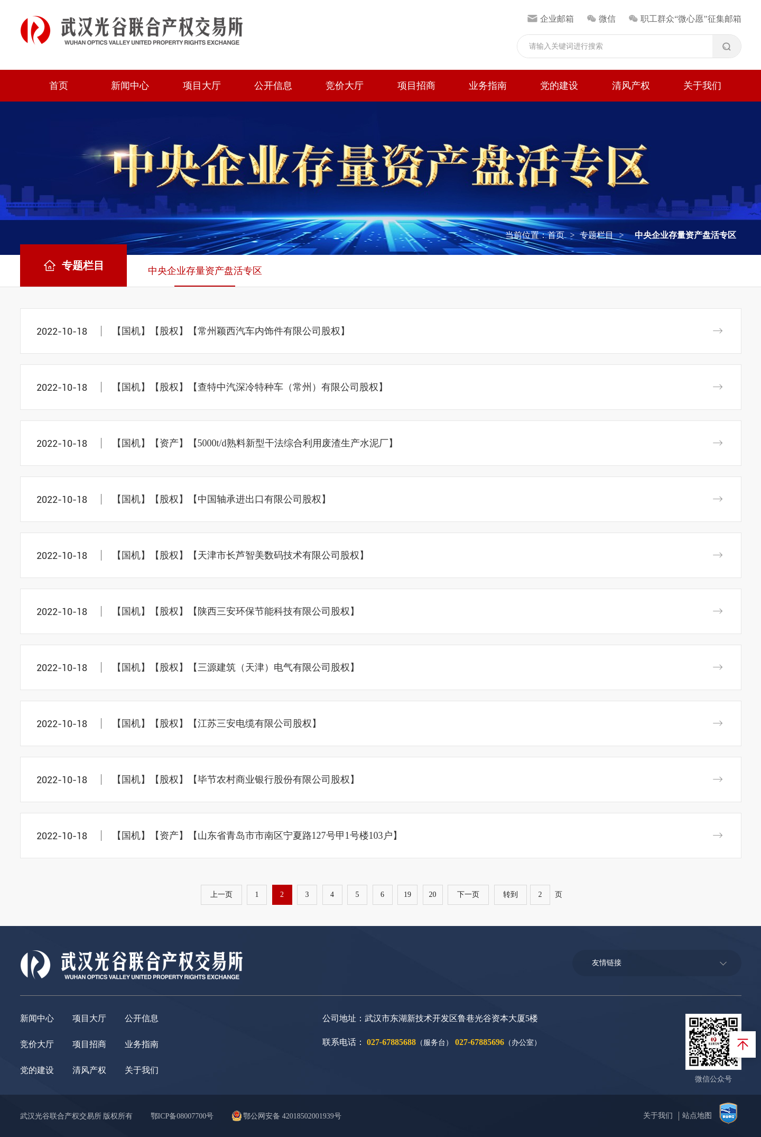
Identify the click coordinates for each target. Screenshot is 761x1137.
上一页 (221, 894)
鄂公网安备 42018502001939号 (286, 1116)
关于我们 (702, 85)
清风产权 (631, 85)
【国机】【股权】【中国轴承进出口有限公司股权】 (221, 499)
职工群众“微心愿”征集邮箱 (684, 18)
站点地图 (697, 1116)
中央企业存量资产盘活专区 (205, 270)
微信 (601, 18)
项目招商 (416, 85)
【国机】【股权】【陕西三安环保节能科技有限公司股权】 (235, 611)
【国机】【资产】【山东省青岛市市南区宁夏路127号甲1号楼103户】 (257, 835)
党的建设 (559, 85)
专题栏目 (597, 235)
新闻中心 (130, 85)
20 (433, 894)
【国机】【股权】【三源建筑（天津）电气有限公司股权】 (235, 667)
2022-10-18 (61, 331)
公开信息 (273, 85)
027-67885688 (391, 1042)
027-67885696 (479, 1042)
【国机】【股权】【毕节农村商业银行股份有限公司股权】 (235, 779)
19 (407, 894)
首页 (58, 85)
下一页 (468, 894)
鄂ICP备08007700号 (182, 1116)
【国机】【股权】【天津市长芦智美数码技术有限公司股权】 (240, 555)
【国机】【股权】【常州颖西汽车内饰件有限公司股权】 (231, 331)
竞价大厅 (345, 85)
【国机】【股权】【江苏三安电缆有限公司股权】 (216, 723)
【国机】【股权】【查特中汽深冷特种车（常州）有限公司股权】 (250, 387)
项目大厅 (202, 85)
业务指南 (488, 85)
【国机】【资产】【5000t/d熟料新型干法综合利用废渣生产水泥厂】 (255, 443)
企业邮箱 (550, 18)
